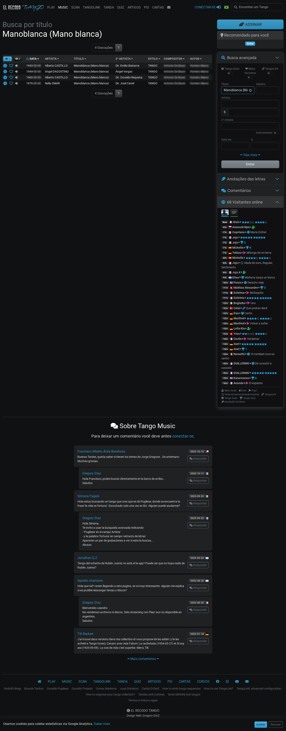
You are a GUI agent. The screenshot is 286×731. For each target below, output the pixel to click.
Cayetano (238, 232)
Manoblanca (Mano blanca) (91, 65)
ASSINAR (250, 24)
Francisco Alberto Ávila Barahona (101, 451)
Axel (236, 343)
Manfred (239, 318)
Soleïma (239, 292)
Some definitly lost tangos (184, 694)
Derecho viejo (255, 282)
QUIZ (120, 7)
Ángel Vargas (124, 71)
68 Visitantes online (242, 202)
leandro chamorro (90, 581)
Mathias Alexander (246, 287)
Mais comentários (143, 659)
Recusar (276, 724)
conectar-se (183, 436)
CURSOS (203, 681)
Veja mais (250, 155)
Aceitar (260, 724)
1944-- (33, 71)
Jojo (235, 237)
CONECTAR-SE (208, 7)
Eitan (235, 277)
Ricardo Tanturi (34, 688)
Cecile (238, 338)
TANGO (152, 65)
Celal (237, 308)
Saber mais (102, 724)
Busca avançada (239, 57)
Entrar (250, 164)
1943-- (33, 65)
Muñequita (256, 292)
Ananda (239, 383)
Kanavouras (241, 378)
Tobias (236, 252)
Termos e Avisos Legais (143, 700)
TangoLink (270, 68)
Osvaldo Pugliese (57, 688)
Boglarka (239, 303)
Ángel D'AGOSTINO (57, 71)
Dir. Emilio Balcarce (127, 65)
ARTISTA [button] (52, 58)
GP (234, 212)
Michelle (237, 247)
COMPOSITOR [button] (174, 58)
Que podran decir (256, 308)
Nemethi (239, 354)
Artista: (225, 97)
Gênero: (261, 84)
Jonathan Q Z (87, 558)
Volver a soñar (259, 323)
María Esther (258, 232)
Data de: (226, 139)
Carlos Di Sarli (150, 688)
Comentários (236, 190)
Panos (238, 282)
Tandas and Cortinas (151, 694)
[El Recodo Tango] (39, 682)
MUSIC (63, 7)
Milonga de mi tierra (259, 252)
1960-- (33, 77)
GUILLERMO (241, 363)
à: (252, 139)
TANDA (109, 7)
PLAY (51, 7)
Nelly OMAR (52, 83)
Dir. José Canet (125, 83)
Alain (236, 222)
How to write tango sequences (181, 688)
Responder (198, 458)
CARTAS (158, 7)
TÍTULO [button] (80, 58)
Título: (225, 84)
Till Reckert (85, 634)
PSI (146, 7)
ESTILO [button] (154, 58)
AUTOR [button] (196, 58)
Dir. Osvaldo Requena (129, 77)
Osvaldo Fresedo (82, 688)
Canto (248, 313)
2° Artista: (227, 119)
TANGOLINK (91, 7)
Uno (253, 303)
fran (236, 313)
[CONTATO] (247, 682)
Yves (237, 333)
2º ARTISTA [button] (124, 58)
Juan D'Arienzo (129, 688)
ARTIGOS (134, 7)
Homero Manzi (199, 65)
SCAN (75, 7)
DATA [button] (32, 58)
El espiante (256, 383)
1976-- (33, 83)
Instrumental (264, 132)
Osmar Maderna (106, 688)
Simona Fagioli (88, 496)
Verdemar (253, 338)
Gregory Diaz (91, 473)
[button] (226, 7)
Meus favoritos (250, 71)
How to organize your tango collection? (110, 694)
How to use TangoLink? (218, 688)
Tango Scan (230, 68)
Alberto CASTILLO (56, 65)
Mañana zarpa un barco (260, 277)
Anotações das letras (243, 179)
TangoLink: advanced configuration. (259, 688)
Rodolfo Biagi (12, 688)
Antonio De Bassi (174, 65)
